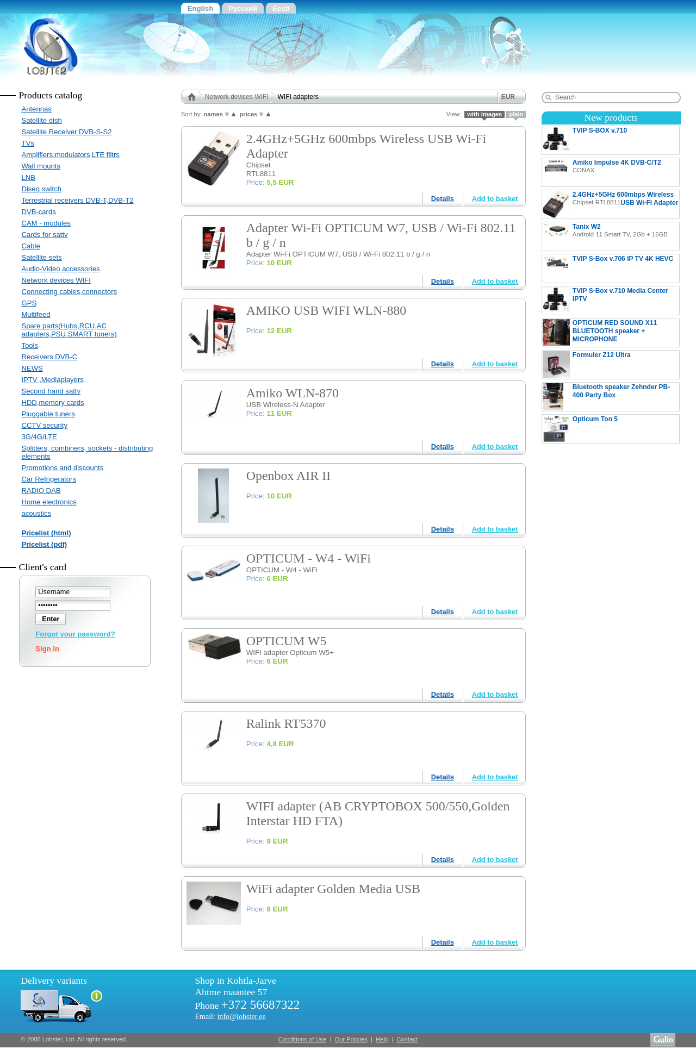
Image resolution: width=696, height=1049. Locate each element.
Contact (407, 1039)
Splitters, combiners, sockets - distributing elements (87, 452)
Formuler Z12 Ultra (611, 364)
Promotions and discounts (62, 468)
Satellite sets (41, 257)
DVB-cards (38, 212)
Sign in (47, 649)
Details (442, 199)
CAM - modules (45, 223)
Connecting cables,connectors (69, 292)
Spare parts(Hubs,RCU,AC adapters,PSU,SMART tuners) (68, 330)
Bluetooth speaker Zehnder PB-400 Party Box (606, 396)
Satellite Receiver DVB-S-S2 (66, 132)
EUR (508, 97)
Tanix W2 (605, 236)
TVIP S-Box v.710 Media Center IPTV (605, 300)
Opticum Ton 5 (598, 428)
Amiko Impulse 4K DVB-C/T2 (602, 172)
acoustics (36, 513)
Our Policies (351, 1039)
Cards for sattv (44, 234)
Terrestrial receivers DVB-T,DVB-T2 (77, 200)
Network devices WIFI (55, 280)
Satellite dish (41, 120)
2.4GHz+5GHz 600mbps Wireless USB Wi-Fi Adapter (611, 204)
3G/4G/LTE (39, 437)
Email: (230, 1016)
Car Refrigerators (48, 479)
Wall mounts (40, 166)
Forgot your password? (75, 634)
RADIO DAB (40, 490)
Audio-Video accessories (60, 269)
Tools (29, 345)
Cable (30, 246)
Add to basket (495, 199)
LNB (28, 177)
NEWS (31, 368)
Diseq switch (41, 189)
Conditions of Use (302, 1039)
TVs (27, 143)
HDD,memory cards (52, 402)
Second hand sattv (50, 391)
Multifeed (35, 314)
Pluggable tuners (47, 414)
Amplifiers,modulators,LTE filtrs (70, 155)
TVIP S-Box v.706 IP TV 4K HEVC (611, 268)
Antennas (36, 109)
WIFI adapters (298, 97)
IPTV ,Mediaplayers (52, 380)
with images (484, 114)
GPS (28, 303)
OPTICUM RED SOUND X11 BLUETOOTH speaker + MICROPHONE (600, 332)
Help (382, 1039)
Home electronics (48, 502)
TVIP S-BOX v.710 (611, 140)
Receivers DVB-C (49, 357)
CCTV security (44, 425)
